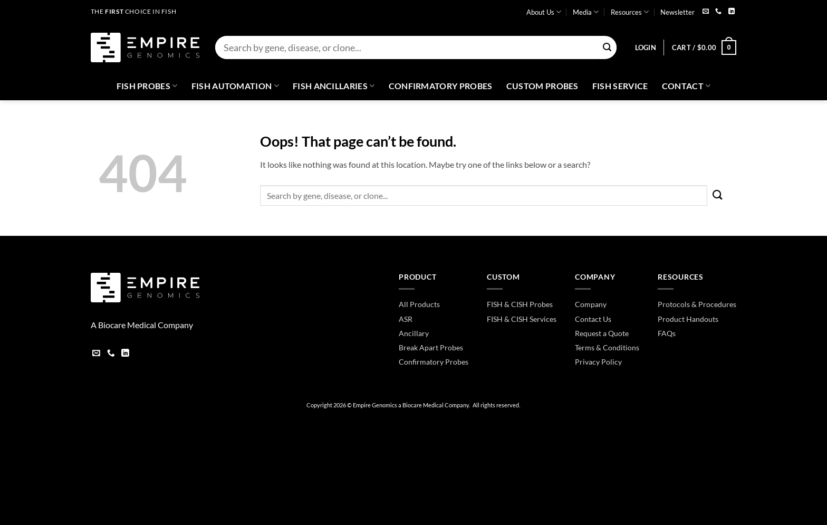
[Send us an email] (706, 12)
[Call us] (718, 12)
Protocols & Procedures (697, 304)
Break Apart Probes (431, 347)
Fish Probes (147, 86)
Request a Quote (602, 333)
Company (591, 304)
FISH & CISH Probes (520, 304)
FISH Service (620, 86)
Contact (686, 86)
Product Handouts (688, 318)
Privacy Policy (598, 361)
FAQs (667, 333)
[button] (645, 47)
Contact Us (593, 318)
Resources (630, 12)
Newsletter (677, 12)
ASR (405, 318)
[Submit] (607, 47)
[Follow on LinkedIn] (731, 12)
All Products (419, 304)
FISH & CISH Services (521, 318)
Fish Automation (235, 86)
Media (586, 12)
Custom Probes (542, 86)
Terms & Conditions (607, 347)
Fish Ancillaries (334, 86)
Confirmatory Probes (441, 86)
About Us (543, 12)
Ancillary (414, 333)
